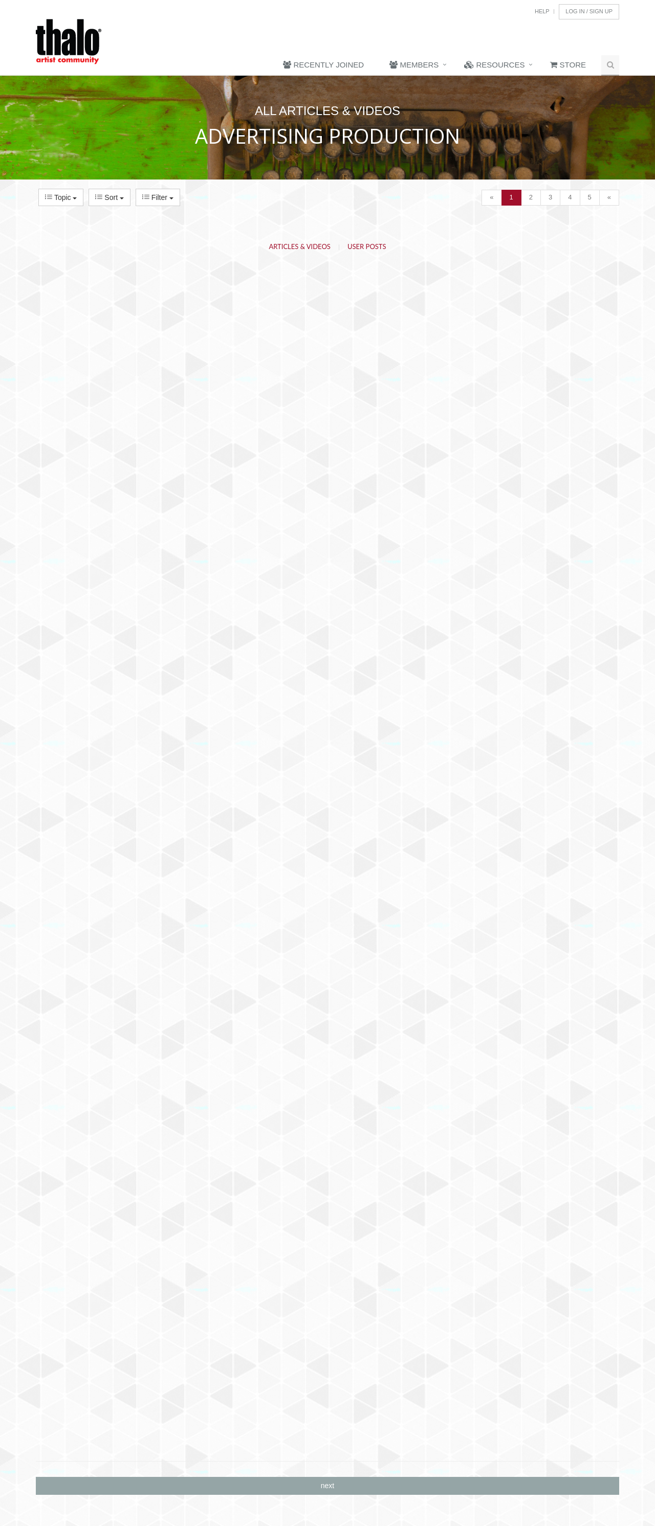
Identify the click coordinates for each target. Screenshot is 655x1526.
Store (568, 64)
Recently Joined (323, 64)
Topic (61, 197)
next (327, 1486)
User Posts (366, 246)
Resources (494, 64)
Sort (109, 197)
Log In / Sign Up (589, 11)
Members (414, 64)
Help (542, 11)
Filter (157, 197)
